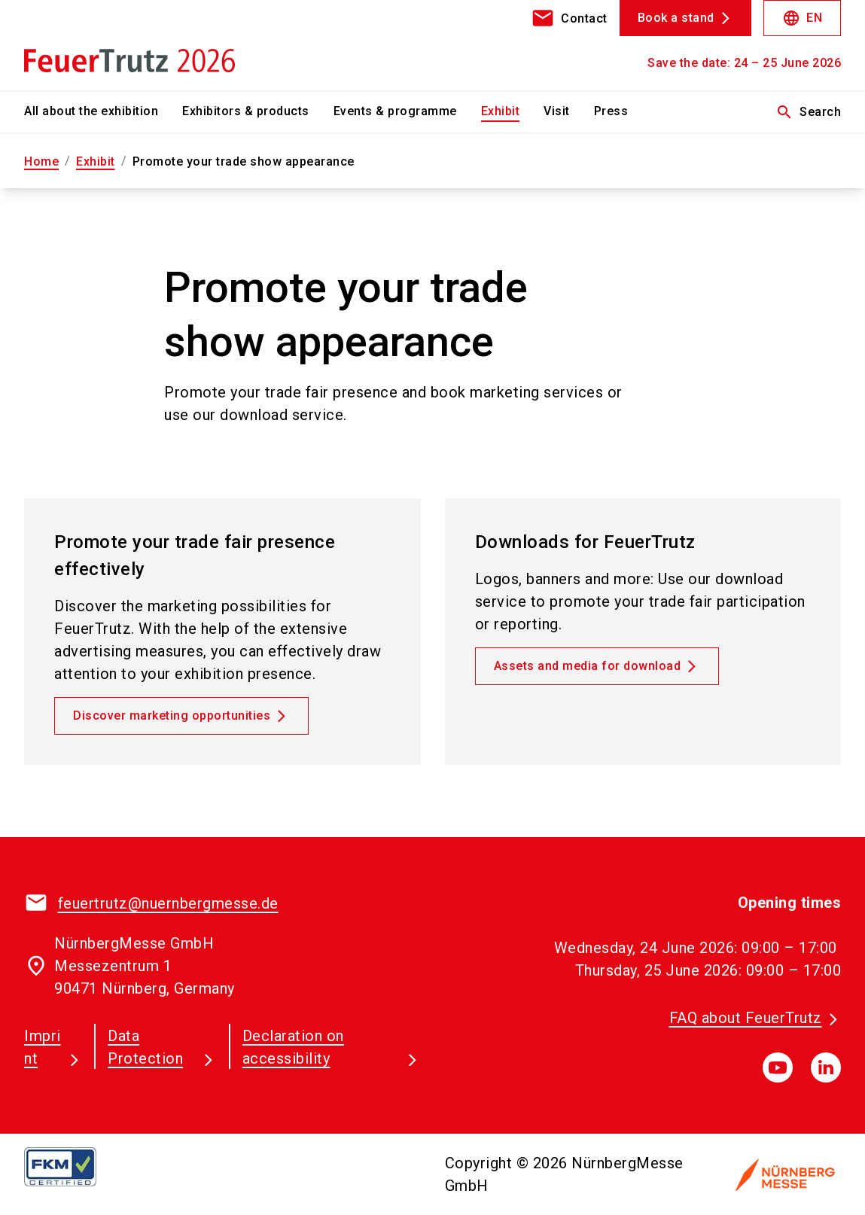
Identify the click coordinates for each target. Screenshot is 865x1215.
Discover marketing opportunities (171, 715)
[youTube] (778, 1067)
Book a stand (676, 18)
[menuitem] (103, 112)
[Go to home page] (117, 45)
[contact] (569, 18)
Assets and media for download (587, 666)
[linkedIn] (826, 1067)
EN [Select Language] (802, 18)
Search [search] (808, 112)
